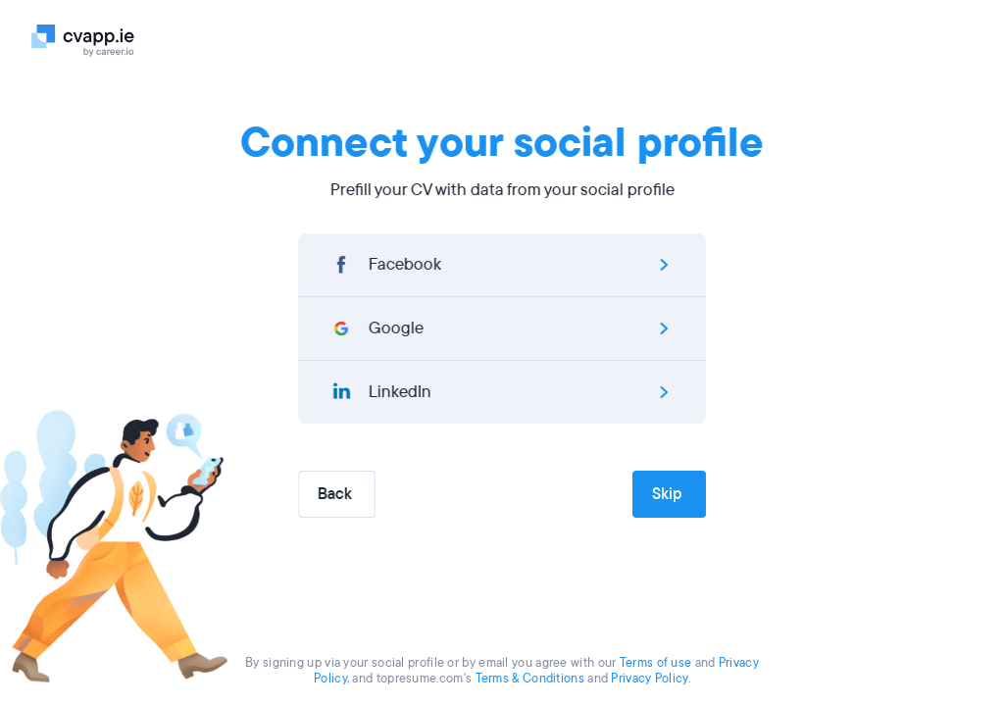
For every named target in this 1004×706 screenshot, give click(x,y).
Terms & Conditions (530, 678)
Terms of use (656, 663)
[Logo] (92, 39)
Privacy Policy (649, 678)
